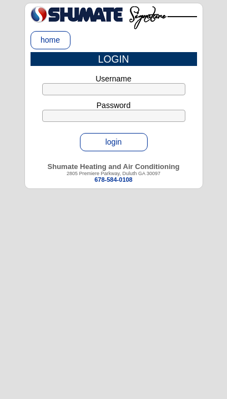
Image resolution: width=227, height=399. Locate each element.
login (113, 141)
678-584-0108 (113, 179)
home (50, 39)
